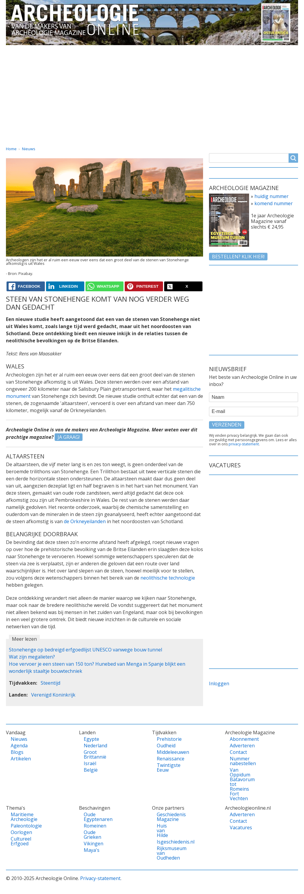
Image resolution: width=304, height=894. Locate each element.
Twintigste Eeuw (165, 767)
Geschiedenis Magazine (165, 816)
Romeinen (92, 826)
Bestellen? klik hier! (238, 256)
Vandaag (53, 50)
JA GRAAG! (69, 437)
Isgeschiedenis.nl (165, 842)
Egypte (91, 739)
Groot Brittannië (92, 754)
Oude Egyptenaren (92, 816)
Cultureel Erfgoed (19, 841)
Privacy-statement (100, 878)
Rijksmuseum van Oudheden (165, 853)
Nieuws (28, 148)
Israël (90, 763)
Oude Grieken (92, 834)
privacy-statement (244, 444)
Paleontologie (19, 826)
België (91, 770)
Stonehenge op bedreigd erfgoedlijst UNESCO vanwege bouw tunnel (85, 649)
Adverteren (238, 746)
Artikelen (19, 759)
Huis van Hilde (162, 830)
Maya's (91, 850)
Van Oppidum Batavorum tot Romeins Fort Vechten (238, 784)
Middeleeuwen (165, 752)
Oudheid (165, 746)
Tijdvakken (163, 50)
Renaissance (165, 759)
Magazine (205, 50)
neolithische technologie (167, 578)
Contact (242, 50)
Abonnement (238, 739)
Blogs (17, 752)
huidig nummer (271, 196)
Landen (90, 50)
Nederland (92, 746)
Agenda (19, 746)
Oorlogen (19, 832)
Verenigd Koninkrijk (53, 695)
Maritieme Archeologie (19, 816)
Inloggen (219, 683)
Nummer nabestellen (238, 761)
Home (18, 50)
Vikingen (92, 843)
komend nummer (273, 203)
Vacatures (281, 50)
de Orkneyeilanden (85, 521)
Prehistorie (165, 739)
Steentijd (50, 683)
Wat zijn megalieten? (32, 657)
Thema (124, 50)
